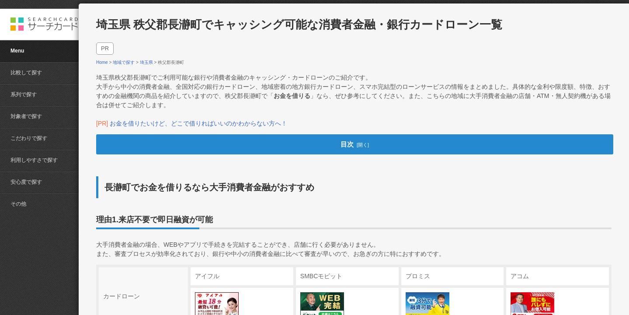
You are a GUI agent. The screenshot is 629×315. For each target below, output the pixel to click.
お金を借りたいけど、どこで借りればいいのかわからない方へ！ (198, 123)
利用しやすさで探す (34, 160)
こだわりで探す (28, 138)
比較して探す (26, 73)
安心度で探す (26, 182)
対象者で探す (26, 116)
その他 (18, 204)
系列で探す (23, 94)
